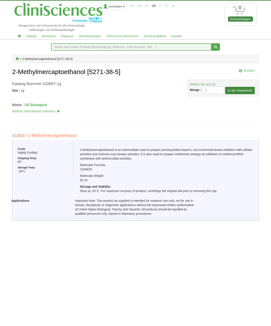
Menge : (195, 90)
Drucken (249, 70)
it (160, 6)
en (140, 6)
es (147, 6)
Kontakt (176, 36)
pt (167, 6)
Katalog (31, 36)
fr (133, 6)
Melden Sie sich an (202, 84)
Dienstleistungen (90, 36)
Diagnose (67, 36)
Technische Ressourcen (122, 36)
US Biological (36, 105)
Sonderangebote (155, 36)
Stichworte (48, 36)
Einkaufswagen (240, 19)
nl (174, 6)
